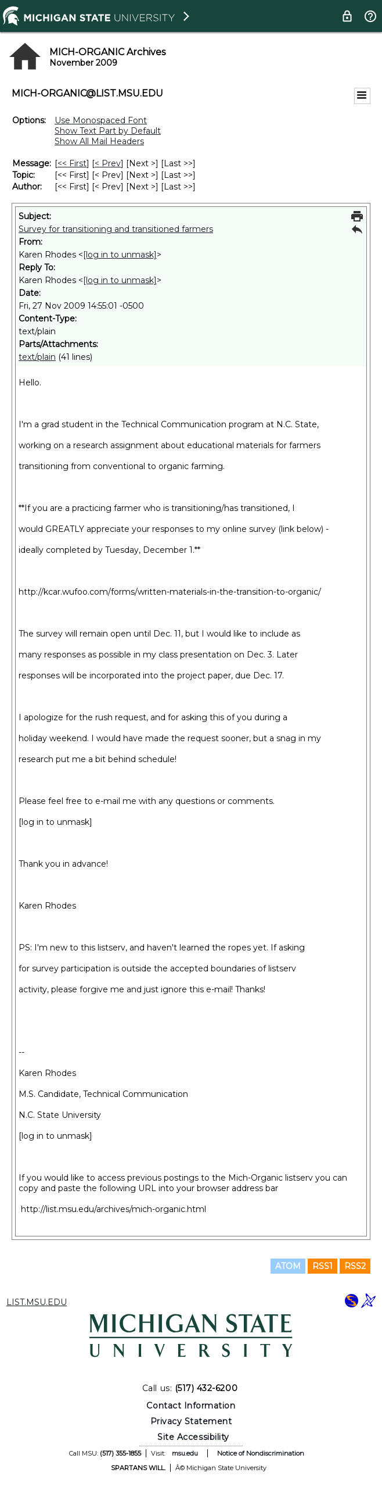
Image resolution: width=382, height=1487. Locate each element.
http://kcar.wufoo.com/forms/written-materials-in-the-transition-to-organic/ (170, 592)
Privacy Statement (191, 1421)
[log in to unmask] (120, 254)
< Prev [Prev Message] (108, 163)
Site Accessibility (193, 1437)
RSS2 (355, 1266)
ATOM (288, 1266)
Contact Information (190, 1405)
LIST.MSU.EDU (36, 1302)
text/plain (37, 357)
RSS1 (322, 1266)
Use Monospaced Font (101, 120)
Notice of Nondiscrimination (260, 1453)
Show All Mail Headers (99, 141)
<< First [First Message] (72, 163)
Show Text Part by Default (108, 131)
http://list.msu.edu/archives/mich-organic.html (113, 1209)
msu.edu (185, 1453)
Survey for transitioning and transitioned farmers (116, 229)
